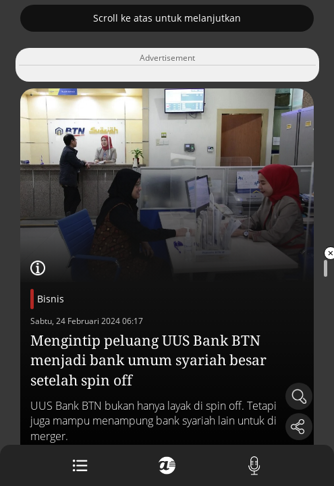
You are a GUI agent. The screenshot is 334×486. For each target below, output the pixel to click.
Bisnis (50, 298)
